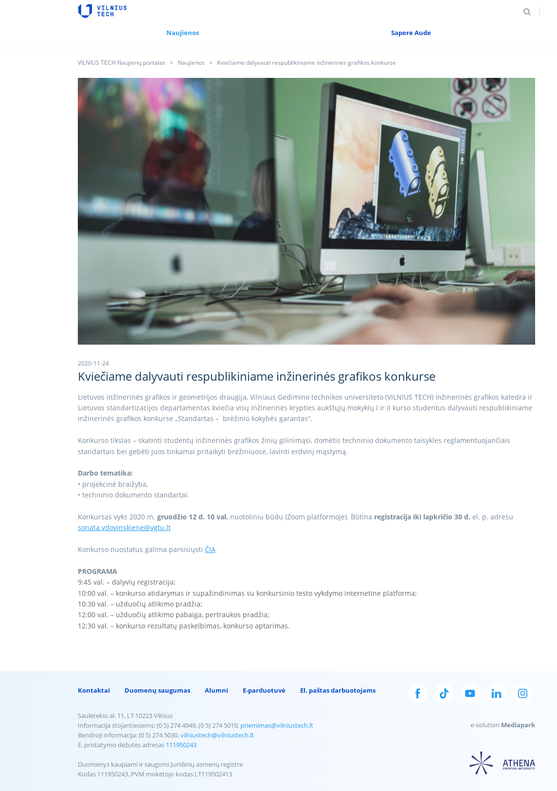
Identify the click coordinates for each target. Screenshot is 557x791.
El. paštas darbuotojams (338, 690)
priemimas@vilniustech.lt (276, 725)
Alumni (216, 690)
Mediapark (518, 724)
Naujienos (191, 62)
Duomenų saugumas (157, 690)
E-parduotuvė (264, 690)
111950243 (181, 744)
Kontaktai (94, 690)
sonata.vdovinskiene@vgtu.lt (124, 527)
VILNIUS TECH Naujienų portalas (121, 62)
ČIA (210, 549)
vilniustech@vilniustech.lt (217, 735)
